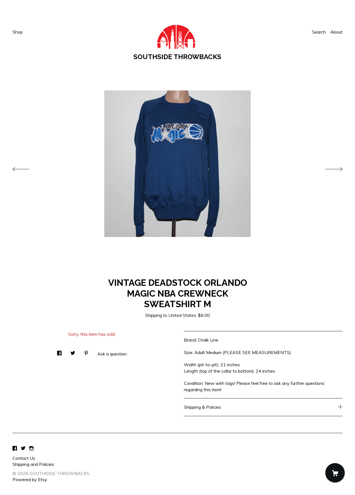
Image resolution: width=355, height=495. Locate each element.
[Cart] (335, 473)
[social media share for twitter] (72, 351)
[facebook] (14, 448)
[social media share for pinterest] (86, 351)
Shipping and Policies (33, 464)
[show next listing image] (329, 167)
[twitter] (23, 448)
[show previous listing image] (26, 167)
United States (182, 315)
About (336, 32)
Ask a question (112, 354)
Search (319, 32)
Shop (17, 32)
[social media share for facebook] (59, 351)
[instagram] (31, 448)
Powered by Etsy (29, 479)
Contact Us (23, 458)
